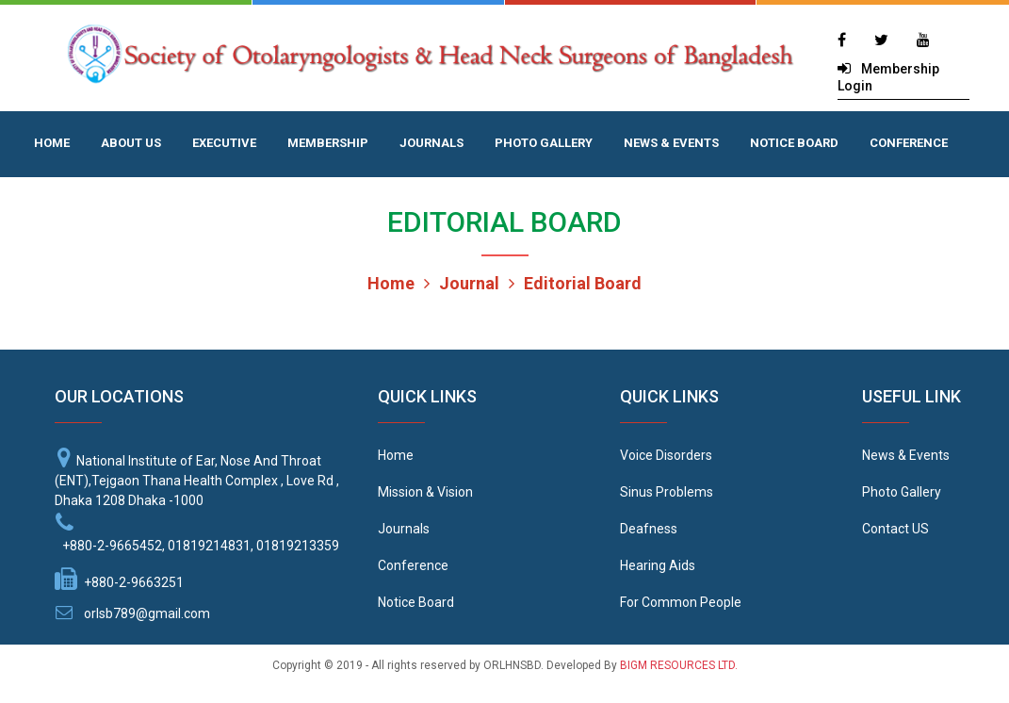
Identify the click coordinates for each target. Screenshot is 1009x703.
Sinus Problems (666, 491)
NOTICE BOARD (794, 143)
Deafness (648, 528)
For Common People (680, 602)
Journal (461, 283)
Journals (404, 528)
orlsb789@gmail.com (147, 613)
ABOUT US (131, 143)
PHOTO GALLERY (544, 143)
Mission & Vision (425, 491)
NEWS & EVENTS (671, 143)
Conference (413, 565)
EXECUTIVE (224, 143)
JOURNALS (431, 143)
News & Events (906, 455)
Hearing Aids (657, 565)
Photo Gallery (901, 491)
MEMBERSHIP (327, 143)
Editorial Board (575, 283)
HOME (52, 143)
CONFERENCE (909, 143)
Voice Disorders (666, 455)
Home (391, 283)
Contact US (895, 528)
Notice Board (416, 602)
